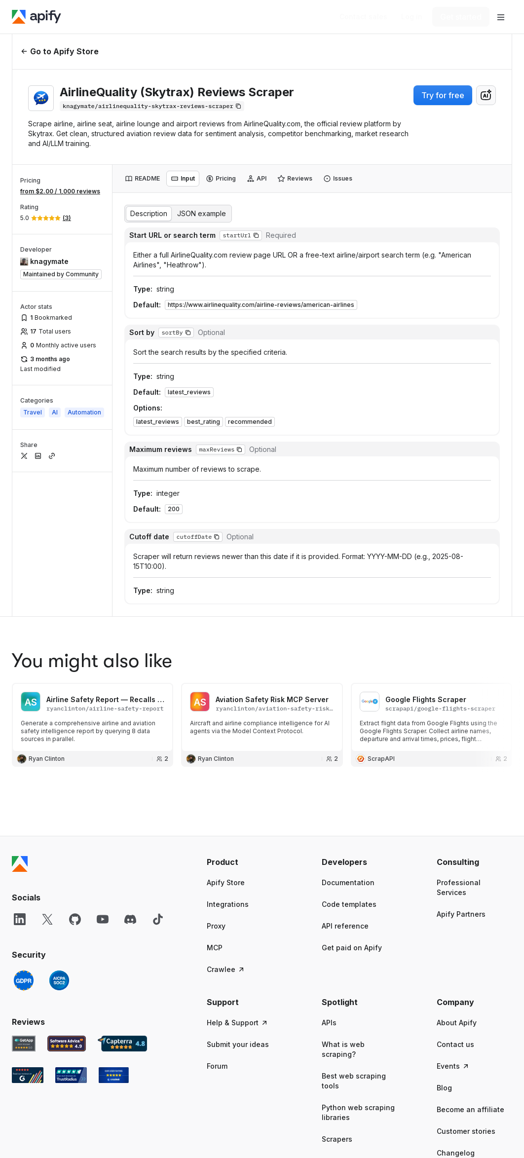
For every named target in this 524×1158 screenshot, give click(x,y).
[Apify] (36, 17)
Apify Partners (461, 914)
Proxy (216, 926)
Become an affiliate (470, 1109)
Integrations (228, 904)
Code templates (349, 904)
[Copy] (152, 106)
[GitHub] (75, 919)
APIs (329, 1022)
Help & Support (237, 1022)
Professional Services (459, 887)
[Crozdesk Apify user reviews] (114, 1075)
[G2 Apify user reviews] (27, 1075)
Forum (217, 1066)
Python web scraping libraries (358, 1112)
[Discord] (130, 919)
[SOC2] (59, 980)
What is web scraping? (343, 1049)
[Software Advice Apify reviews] (66, 1043)
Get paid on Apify (352, 947)
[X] (47, 919)
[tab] (142, 179)
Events (453, 1066)
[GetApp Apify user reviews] (24, 1043)
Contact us (455, 1044)
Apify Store (226, 882)
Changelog (456, 1153)
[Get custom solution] (363, 17)
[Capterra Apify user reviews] (122, 1043)
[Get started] (460, 17)
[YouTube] (103, 919)
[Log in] (411, 17)
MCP (215, 947)
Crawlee (226, 969)
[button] (256, 235)
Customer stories (466, 1131)
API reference (345, 926)
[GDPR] (24, 980)
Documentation (348, 882)
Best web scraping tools (354, 1081)
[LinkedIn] (20, 919)
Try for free (442, 95)
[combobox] (486, 95)
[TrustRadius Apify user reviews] (71, 1075)
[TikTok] (158, 919)
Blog (444, 1087)
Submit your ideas (238, 1044)
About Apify (457, 1022)
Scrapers (337, 1139)
